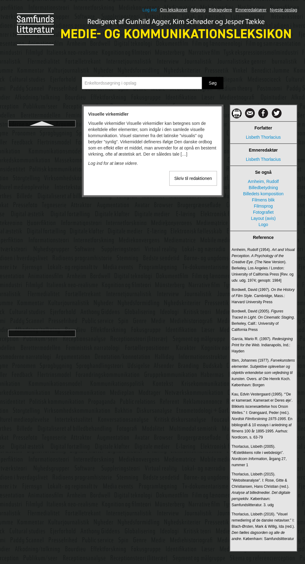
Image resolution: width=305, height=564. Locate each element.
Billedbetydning (263, 187)
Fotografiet (263, 212)
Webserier (42, 213)
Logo (263, 224)
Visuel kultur (41, 157)
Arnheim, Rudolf (263, 181)
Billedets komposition (263, 193)
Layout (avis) (263, 218)
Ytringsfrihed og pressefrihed (41, 301)
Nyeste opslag (283, 9)
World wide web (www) (41, 257)
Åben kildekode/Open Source (42, 323)
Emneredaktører (251, 9)
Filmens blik (263, 199)
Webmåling (42, 202)
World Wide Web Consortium (42, 268)
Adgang (198, 9)
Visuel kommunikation (42, 146)
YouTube (41, 290)
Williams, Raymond (41, 246)
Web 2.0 (42, 191)
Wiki (42, 235)
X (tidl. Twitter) (41, 279)
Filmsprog (263, 206)
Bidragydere (220, 9)
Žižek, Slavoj (42, 312)
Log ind (149, 9)
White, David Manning (42, 224)
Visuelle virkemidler (42, 168)
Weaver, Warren (41, 179)
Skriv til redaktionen (193, 178)
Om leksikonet (173, 9)
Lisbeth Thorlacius (263, 137)
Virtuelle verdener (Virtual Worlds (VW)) (41, 132)
